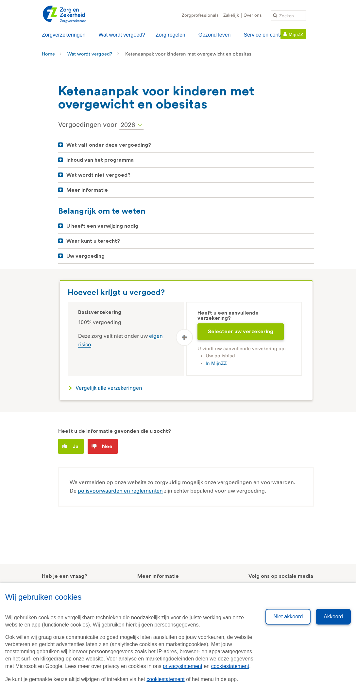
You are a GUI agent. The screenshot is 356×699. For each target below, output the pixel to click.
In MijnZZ (216, 363)
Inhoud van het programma (100, 160)
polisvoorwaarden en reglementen (120, 491)
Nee (102, 446)
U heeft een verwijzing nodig (102, 226)
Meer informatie (87, 190)
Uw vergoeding (85, 256)
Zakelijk (231, 15)
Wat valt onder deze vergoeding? (108, 145)
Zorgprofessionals (200, 15)
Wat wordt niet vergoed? (98, 175)
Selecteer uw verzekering (240, 331)
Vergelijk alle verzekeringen (109, 388)
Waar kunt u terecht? (93, 241)
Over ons (253, 15)
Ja (70, 446)
